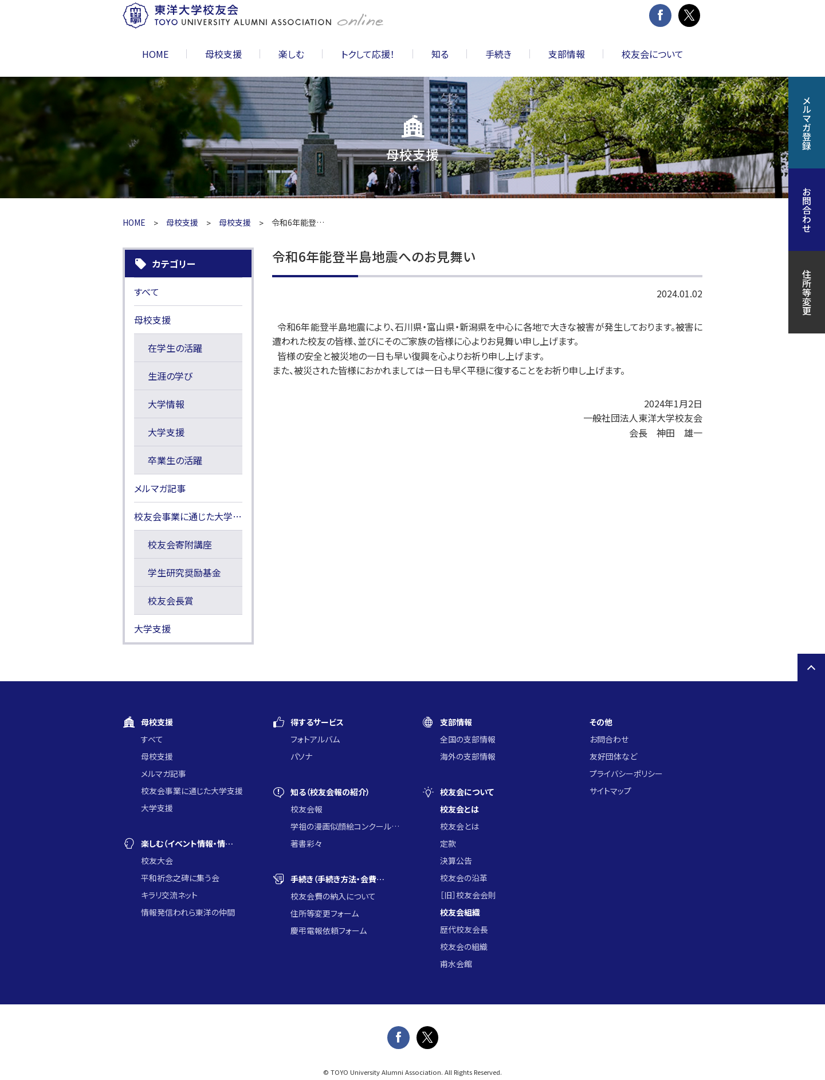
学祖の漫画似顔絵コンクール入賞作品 (346, 826)
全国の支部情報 (468, 739)
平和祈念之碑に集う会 (180, 878)
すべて (146, 292)
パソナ (301, 756)
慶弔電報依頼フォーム (328, 930)
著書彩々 (306, 843)
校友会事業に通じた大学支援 (188, 516)
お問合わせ (609, 739)
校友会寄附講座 (180, 544)
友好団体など (613, 756)
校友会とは (459, 826)
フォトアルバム (315, 739)
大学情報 (166, 404)
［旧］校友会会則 (468, 895)
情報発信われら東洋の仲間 (188, 912)
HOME (155, 54)
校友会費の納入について (333, 896)
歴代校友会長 (464, 929)
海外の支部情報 (468, 756)
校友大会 (157, 861)
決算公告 (456, 861)
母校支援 (182, 222)
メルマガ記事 (160, 488)
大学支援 (166, 432)
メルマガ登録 (807, 122)
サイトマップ (610, 791)
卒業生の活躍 (175, 460)
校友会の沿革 (464, 878)
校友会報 (306, 809)
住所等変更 (807, 292)
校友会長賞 (171, 600)
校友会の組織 (464, 946)
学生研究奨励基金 (184, 572)
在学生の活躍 (175, 348)
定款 (448, 843)
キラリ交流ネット (169, 895)
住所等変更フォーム (324, 913)
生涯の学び (170, 376)
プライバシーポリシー (626, 773)
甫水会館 (456, 964)
